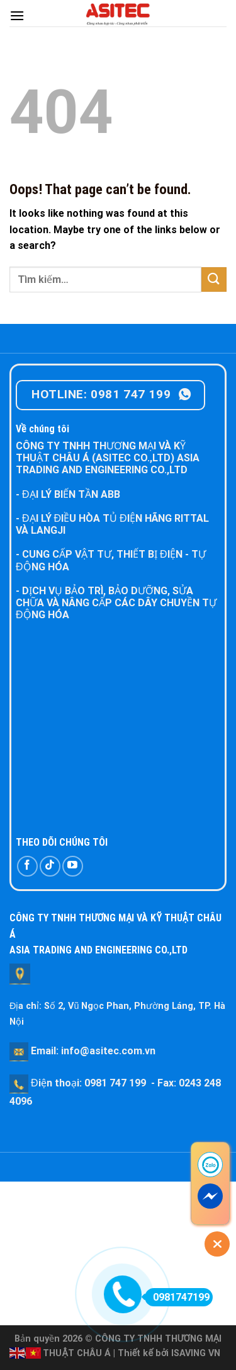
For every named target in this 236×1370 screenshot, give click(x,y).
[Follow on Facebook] (27, 866)
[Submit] (214, 279)
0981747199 (177, 1297)
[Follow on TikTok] (50, 866)
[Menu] (17, 15)
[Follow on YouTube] (72, 866)
